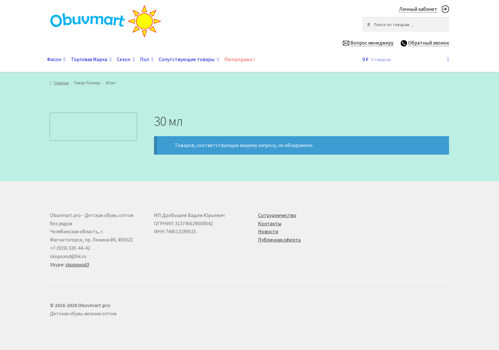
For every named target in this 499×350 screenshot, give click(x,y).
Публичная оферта (279, 239)
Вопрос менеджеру (371, 42)
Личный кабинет (418, 9)
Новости (268, 231)
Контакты (269, 223)
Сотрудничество (277, 215)
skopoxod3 (77, 264)
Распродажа (239, 59)
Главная (61, 83)
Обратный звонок (428, 42)
